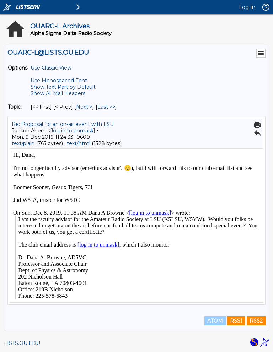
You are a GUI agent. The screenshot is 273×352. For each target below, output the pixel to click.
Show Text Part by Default (63, 87)
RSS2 (256, 321)
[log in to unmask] (72, 130)
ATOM (215, 321)
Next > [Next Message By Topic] (84, 107)
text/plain (23, 143)
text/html (78, 143)
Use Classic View (51, 68)
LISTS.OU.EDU (22, 343)
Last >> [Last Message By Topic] (106, 107)
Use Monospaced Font (59, 80)
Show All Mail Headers (58, 93)
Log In (247, 7)
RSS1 (236, 321)
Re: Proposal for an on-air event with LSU (63, 124)
